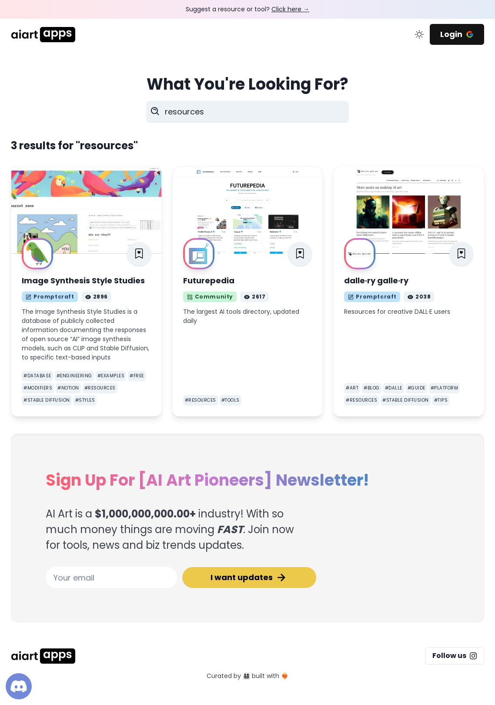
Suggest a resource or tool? (247, 9)
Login (457, 34)
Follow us (454, 656)
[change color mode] (419, 34)
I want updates (249, 577)
